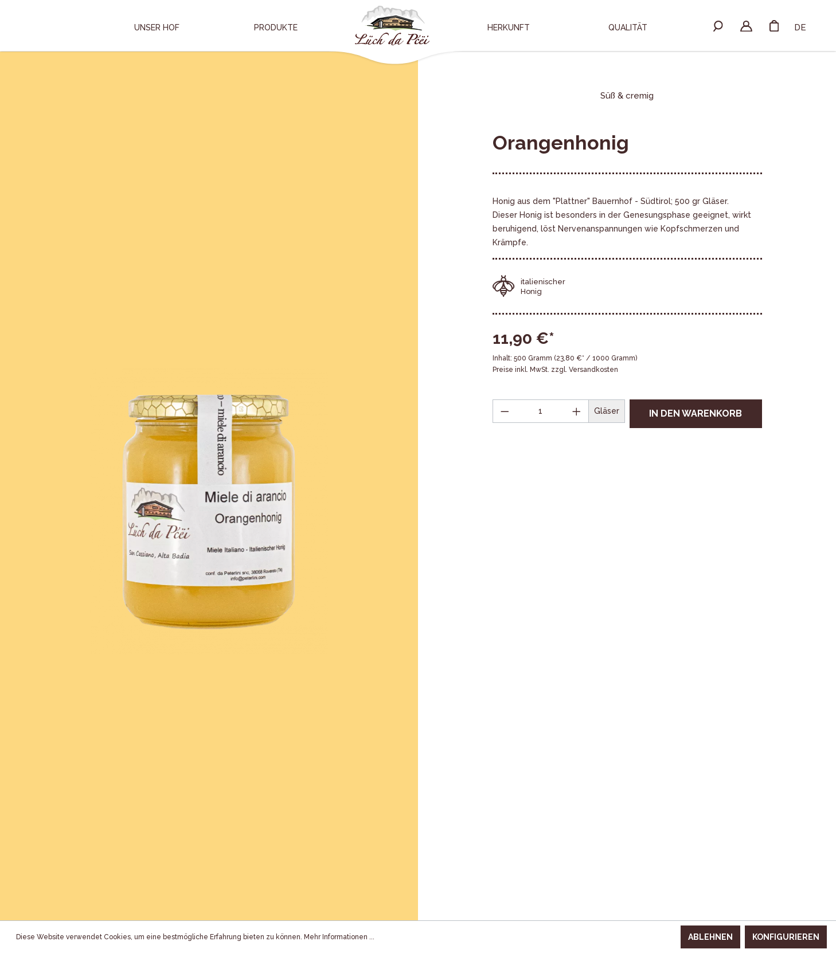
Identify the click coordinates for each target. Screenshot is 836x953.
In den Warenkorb (695, 413)
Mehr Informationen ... (339, 937)
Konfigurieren (785, 937)
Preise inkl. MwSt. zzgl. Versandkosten (555, 370)
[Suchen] (718, 25)
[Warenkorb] (774, 25)
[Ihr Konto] (746, 25)
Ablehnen (710, 937)
